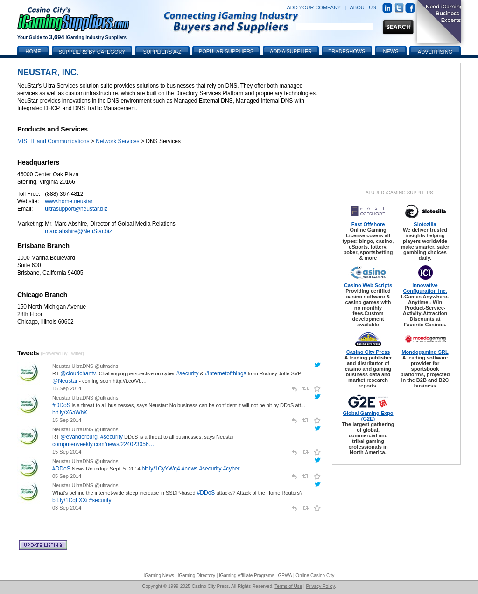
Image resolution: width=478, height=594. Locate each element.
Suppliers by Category (91, 52)
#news (190, 468)
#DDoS (61, 405)
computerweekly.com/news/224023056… (103, 444)
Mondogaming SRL (424, 352)
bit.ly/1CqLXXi (69, 500)
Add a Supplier (291, 51)
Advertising (435, 52)
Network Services (117, 141)
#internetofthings (225, 373)
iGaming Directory (196, 575)
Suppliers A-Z (162, 52)
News (391, 51)
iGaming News (159, 575)
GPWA (285, 575)
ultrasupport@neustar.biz (76, 209)
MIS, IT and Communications (53, 141)
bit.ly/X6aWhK (69, 412)
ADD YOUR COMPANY (314, 7)
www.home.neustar (68, 201)
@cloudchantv (78, 373)
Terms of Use (288, 586)
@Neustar (64, 381)
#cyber (231, 468)
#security (187, 373)
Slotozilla (425, 224)
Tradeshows (347, 51)
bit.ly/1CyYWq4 (161, 468)
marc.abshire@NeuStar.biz (78, 231)
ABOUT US (363, 7)
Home (33, 51)
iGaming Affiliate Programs (246, 575)
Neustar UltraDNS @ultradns (85, 366)
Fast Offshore (368, 224)
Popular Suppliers (226, 51)
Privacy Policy (320, 586)
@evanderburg (79, 437)
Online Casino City (314, 575)
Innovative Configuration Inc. (425, 288)
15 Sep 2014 (66, 388)
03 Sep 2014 (66, 508)
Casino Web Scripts (368, 285)
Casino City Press (368, 352)
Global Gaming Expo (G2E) (368, 415)
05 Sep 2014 (66, 476)
